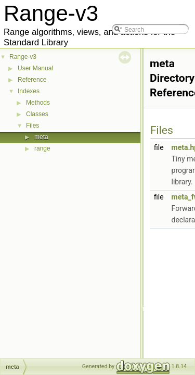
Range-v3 (22, 56)
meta (41, 137)
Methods (38, 102)
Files (32, 125)
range (42, 148)
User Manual (35, 68)
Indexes (29, 91)
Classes (37, 114)
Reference (32, 79)
